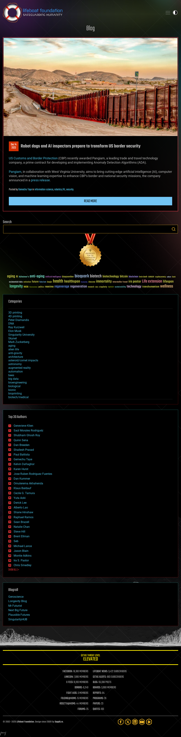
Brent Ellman (22, 536)
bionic (12, 390)
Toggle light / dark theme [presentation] (175, 12)
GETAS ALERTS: (99, 677)
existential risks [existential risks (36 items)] (16, 282)
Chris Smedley (22, 565)
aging (11, 345)
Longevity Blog (17, 601)
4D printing (15, 316)
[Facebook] (121, 722)
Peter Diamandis (18, 320)
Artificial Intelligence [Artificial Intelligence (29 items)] (53, 277)
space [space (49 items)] (111, 286)
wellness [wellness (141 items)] (166, 286)
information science (44, 189)
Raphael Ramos (23, 517)
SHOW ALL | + (13, 570)
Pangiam (15, 171)
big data (13, 378)
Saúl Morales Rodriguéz (28, 430)
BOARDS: (97, 687)
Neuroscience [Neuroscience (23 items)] (33, 287)
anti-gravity (15, 353)
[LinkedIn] (135, 722)
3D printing (15, 312)
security (70, 189)
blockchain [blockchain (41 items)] (133, 276)
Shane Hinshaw (23, 512)
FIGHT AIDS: (71, 693)
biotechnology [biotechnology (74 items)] (111, 276)
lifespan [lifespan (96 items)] (168, 282)
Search (173, 229)
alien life (13, 349)
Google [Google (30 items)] (49, 282)
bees (11, 375)
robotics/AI (59, 189)
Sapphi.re (59, 722)
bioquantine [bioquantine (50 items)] (68, 276)
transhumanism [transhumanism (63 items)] (150, 286)
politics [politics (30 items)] (41, 287)
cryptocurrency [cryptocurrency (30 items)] (160, 277)
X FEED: (69, 682)
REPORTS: (97, 693)
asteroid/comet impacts (23, 360)
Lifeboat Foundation (25, 722)
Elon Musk (14, 331)
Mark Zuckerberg (18, 342)
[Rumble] (149, 722)
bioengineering (17, 382)
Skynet (12, 338)
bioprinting (15, 393)
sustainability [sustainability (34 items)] (120, 287)
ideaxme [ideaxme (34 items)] (91, 282)
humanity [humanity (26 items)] (84, 282)
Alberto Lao (21, 507)
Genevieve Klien (23, 425)
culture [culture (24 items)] (169, 277)
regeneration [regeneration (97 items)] (78, 286)
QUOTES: (96, 709)
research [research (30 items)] (91, 287)
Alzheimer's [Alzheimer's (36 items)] (24, 277)
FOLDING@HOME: (69, 698)
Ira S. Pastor (21, 560)
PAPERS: (97, 703)
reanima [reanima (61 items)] (49, 286)
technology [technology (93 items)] (134, 287)
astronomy (15, 364)
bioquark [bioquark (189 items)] (82, 276)
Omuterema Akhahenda (28, 483)
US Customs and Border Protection (33, 158)
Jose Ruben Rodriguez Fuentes (33, 474)
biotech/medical (18, 397)
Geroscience (16, 596)
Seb (16, 541)
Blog (90, 29)
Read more (90, 201)
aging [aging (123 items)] (11, 276)
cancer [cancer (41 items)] (151, 276)
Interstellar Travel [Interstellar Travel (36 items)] (120, 282)
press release (40, 180)
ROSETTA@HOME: (68, 703)
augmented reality (19, 367)
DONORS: (79, 687)
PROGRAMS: (98, 698)
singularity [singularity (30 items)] (103, 287)
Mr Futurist (15, 605)
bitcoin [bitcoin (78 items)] (124, 276)
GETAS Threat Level (90, 658)
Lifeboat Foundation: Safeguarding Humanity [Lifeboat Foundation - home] (81, 12)
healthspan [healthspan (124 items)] (72, 281)
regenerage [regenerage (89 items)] (61, 287)
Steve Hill (19, 531)
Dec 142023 (14, 146)
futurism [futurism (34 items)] (42, 282)
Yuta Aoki (20, 498)
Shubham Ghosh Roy (27, 435)
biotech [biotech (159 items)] (96, 276)
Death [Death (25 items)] (174, 277)
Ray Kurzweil (16, 327)
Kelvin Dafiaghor (24, 464)
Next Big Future (17, 610)
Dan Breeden (22, 445)
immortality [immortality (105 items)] (104, 281)
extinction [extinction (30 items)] (27, 282)
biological (14, 386)
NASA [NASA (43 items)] (26, 287)
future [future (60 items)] (35, 281)
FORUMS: (82, 709)
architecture (15, 356)
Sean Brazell (21, 522)
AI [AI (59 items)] (17, 276)
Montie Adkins (22, 555)
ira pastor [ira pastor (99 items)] (135, 282)
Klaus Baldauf (22, 488)
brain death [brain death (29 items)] (143, 277)
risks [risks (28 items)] (96, 287)
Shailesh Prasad (24, 449)
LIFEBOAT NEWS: (100, 671)
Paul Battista (22, 454)
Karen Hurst (21, 469)
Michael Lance (23, 546)
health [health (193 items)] (58, 281)
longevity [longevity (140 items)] (16, 286)
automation (15, 371)
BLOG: (95, 682)
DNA (11, 323)
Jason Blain (21, 551)
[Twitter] (128, 722)
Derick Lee (20, 502)
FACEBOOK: (68, 671)
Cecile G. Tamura (24, 493)
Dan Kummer (22, 478)
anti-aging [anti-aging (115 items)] (37, 276)
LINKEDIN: (68, 677)
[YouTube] (142, 722)
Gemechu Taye (25, 189)
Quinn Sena (21, 440)
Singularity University (21, 334)
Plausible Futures (19, 614)
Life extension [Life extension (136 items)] (152, 281)
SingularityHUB (17, 619)
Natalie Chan (22, 526)
